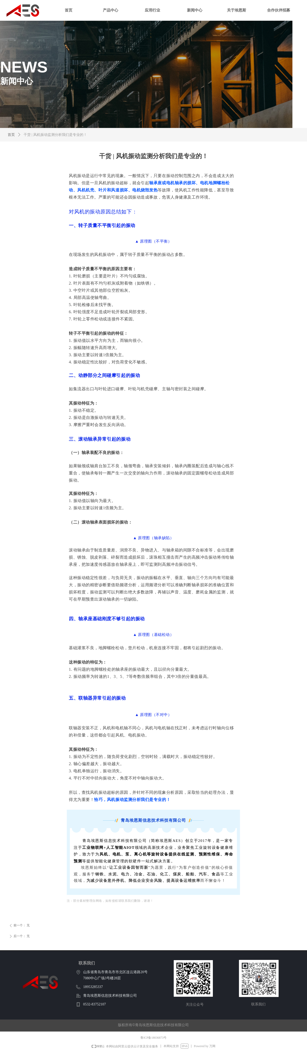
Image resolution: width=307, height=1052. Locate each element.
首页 (11, 135)
